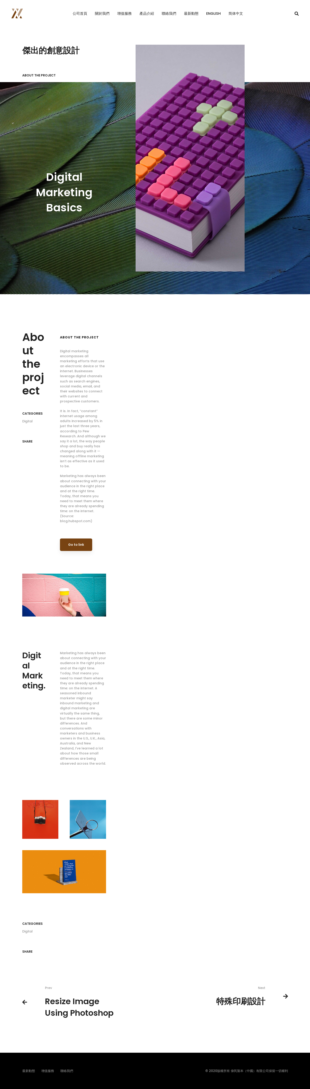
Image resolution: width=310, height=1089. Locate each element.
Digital (27, 428)
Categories (32, 420)
